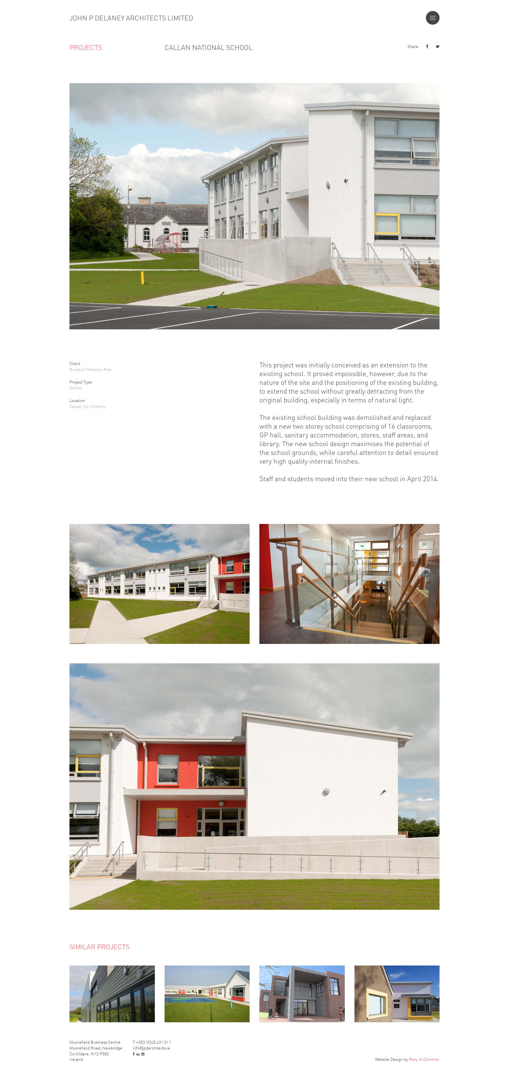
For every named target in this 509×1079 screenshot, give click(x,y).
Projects (85, 47)
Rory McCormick (424, 1059)
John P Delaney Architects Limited (131, 18)
